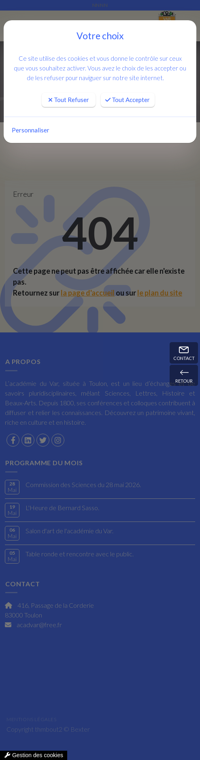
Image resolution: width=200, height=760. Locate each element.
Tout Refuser (68, 99)
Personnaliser (30, 130)
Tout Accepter (127, 99)
